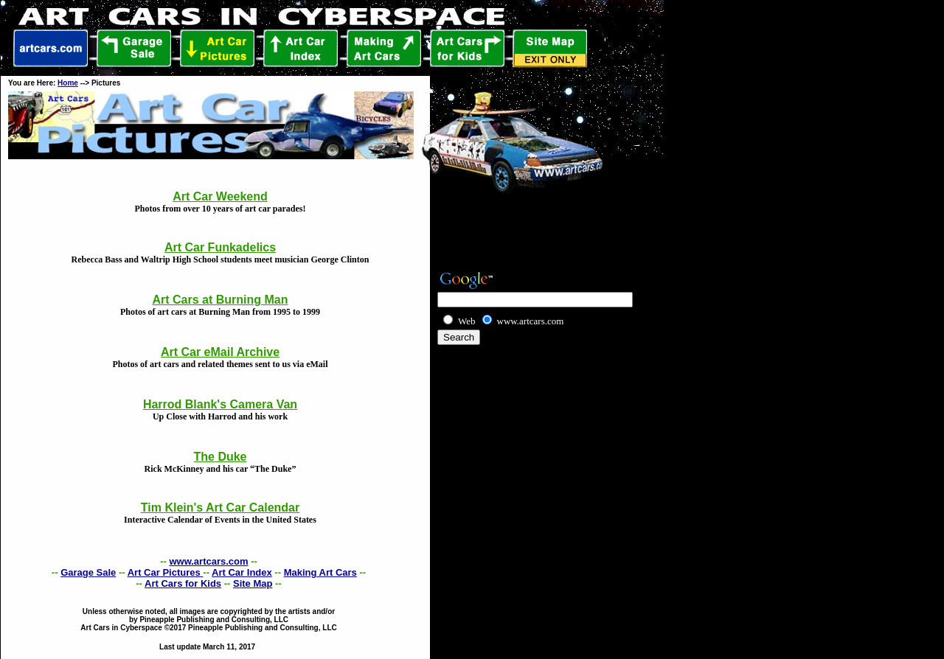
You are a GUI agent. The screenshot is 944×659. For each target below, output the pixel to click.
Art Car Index (242, 572)
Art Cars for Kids (183, 583)
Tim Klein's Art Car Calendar (220, 507)
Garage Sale (88, 572)
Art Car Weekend (220, 196)
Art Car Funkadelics (220, 247)
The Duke (219, 456)
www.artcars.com (208, 561)
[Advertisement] (521, 369)
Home (68, 83)
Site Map (252, 583)
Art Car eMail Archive (220, 352)
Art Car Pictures (166, 572)
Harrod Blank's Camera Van (220, 404)
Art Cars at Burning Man (220, 299)
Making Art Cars (320, 572)
